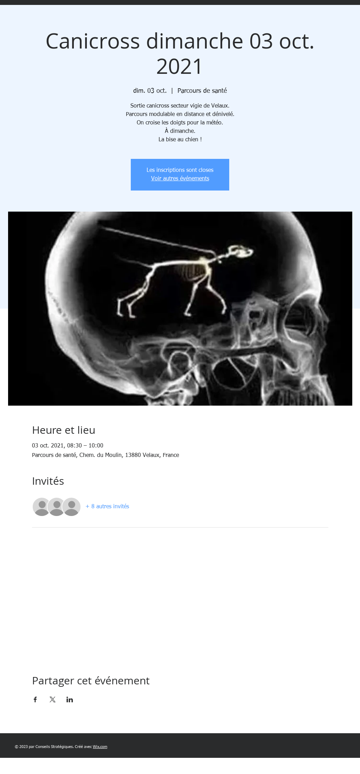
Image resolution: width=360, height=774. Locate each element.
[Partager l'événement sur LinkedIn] (69, 699)
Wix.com (100, 747)
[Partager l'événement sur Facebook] (35, 699)
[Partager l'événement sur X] (52, 699)
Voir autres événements (180, 179)
